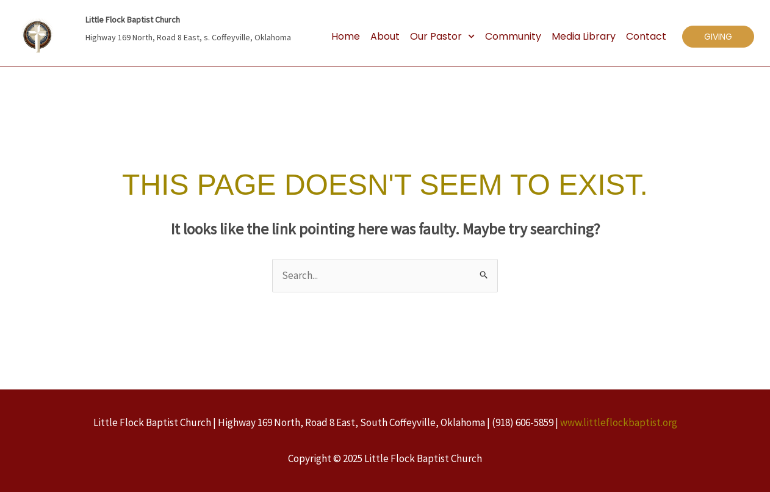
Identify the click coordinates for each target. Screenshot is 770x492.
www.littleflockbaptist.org (618, 422)
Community (513, 36)
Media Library (584, 36)
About (385, 36)
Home (345, 36)
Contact (646, 36)
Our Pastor (442, 37)
